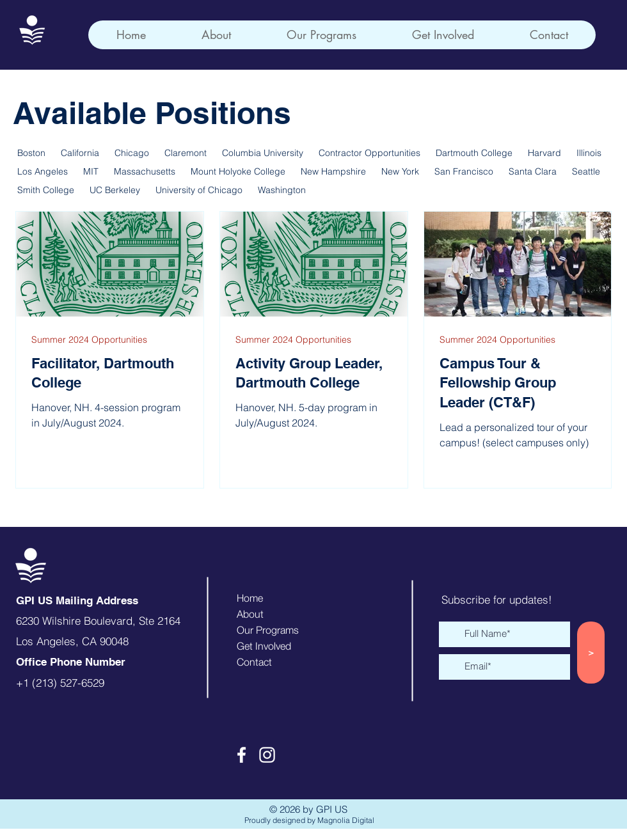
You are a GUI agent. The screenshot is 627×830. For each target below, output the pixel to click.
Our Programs (268, 630)
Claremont (185, 153)
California (80, 153)
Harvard (544, 153)
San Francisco (463, 171)
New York (400, 171)
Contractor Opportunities (369, 153)
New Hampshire (333, 171)
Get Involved (264, 646)
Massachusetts (144, 171)
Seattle (586, 171)
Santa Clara (533, 171)
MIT (91, 171)
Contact (254, 662)
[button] (321, 34)
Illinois (588, 153)
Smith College (45, 190)
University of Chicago (198, 190)
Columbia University (262, 153)
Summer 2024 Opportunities (89, 339)
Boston (31, 153)
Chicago (132, 153)
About (250, 614)
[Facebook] (241, 754)
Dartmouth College (474, 153)
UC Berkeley (115, 190)
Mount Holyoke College (238, 171)
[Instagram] (267, 754)
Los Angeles (42, 171)
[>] (591, 653)
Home (250, 598)
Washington (282, 190)
